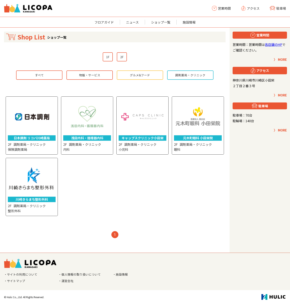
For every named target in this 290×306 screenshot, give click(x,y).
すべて (39, 75)
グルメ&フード (140, 75)
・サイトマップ (15, 282)
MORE (282, 59)
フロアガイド (104, 22)
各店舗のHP (273, 44)
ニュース (132, 22)
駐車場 (278, 8)
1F (107, 57)
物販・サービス (89, 75)
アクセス (250, 8)
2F (122, 57)
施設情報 (189, 22)
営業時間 (221, 8)
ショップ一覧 (160, 22)
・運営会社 (66, 282)
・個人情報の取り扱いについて (81, 275)
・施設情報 (121, 275)
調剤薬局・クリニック (190, 75)
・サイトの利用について (21, 275)
